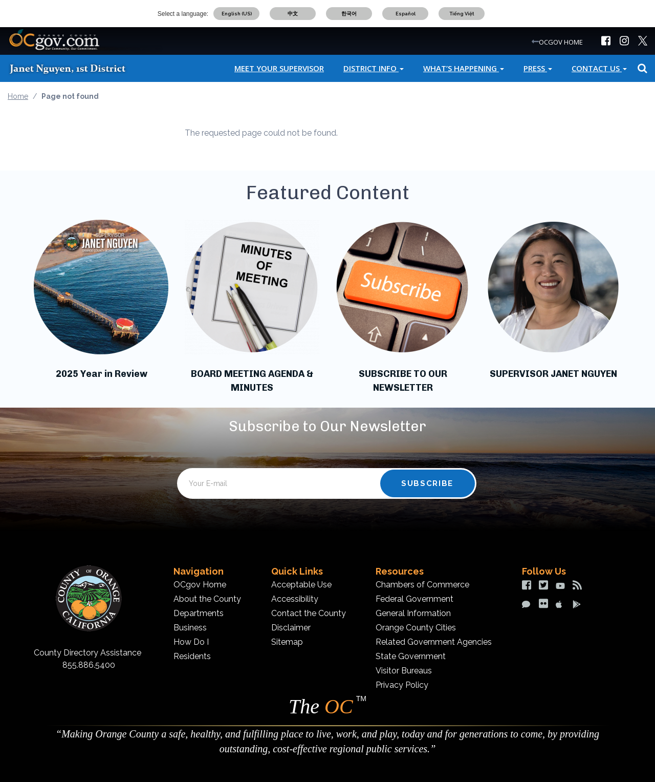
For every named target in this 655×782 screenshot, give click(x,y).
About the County (207, 599)
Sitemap (287, 642)
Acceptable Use (301, 584)
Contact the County (308, 613)
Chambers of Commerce (422, 584)
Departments (198, 613)
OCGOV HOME (561, 42)
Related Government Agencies (434, 642)
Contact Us (599, 68)
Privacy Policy (402, 685)
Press (537, 68)
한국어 (349, 13)
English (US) (237, 13)
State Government (411, 656)
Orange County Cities (416, 627)
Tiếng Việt (461, 13)
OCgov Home (199, 584)
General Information (413, 613)
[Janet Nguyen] (77, 68)
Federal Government (414, 599)
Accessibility (294, 599)
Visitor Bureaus (404, 670)
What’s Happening (463, 68)
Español (406, 13)
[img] (605, 40)
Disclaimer (291, 627)
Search (641, 68)
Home (18, 96)
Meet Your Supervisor (279, 68)
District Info (373, 68)
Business (190, 627)
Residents (192, 656)
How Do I (191, 642)
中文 (293, 13)
